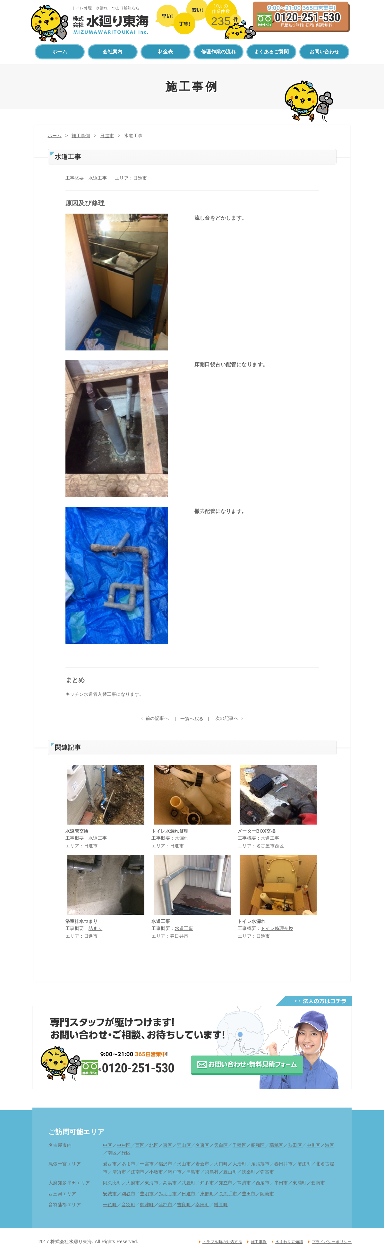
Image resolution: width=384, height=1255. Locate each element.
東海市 (151, 1182)
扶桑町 (249, 1172)
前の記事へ (157, 718)
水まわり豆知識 (289, 1242)
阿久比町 (112, 1182)
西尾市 (262, 1182)
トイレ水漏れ (252, 921)
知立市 (226, 1182)
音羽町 (128, 1204)
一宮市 (147, 1164)
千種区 (239, 1145)
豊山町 (230, 1172)
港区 (329, 1145)
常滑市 (244, 1182)
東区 (167, 1145)
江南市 (138, 1172)
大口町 (221, 1164)
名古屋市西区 (270, 846)
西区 (140, 1145)
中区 (107, 1145)
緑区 (126, 1153)
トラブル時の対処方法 (222, 1242)
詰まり (95, 928)
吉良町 (184, 1204)
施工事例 (81, 135)
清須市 (119, 1172)
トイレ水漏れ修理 (169, 831)
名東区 (202, 1145)
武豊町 (188, 1182)
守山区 (184, 1145)
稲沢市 (165, 1164)
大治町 (239, 1164)
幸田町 (202, 1204)
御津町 (147, 1204)
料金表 (165, 51)
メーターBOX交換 (257, 831)
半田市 (281, 1182)
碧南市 (318, 1182)
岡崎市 (267, 1193)
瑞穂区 (276, 1145)
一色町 (110, 1204)
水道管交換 (77, 831)
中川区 (313, 1145)
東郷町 (207, 1193)
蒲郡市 (165, 1204)
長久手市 (228, 1193)
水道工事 (98, 178)
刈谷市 (128, 1193)
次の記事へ (226, 718)
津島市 (193, 1172)
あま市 (128, 1164)
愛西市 (110, 1164)
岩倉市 (202, 1164)
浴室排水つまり (81, 921)
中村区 (124, 1145)
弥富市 (267, 1172)
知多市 (207, 1182)
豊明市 (147, 1193)
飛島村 (211, 1172)
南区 (112, 1153)
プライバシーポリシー (332, 1242)
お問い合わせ (324, 51)
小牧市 (156, 1172)
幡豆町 (221, 1204)
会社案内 (113, 51)
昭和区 (258, 1145)
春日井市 (179, 936)
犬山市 (184, 1164)
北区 (153, 1145)
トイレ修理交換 (277, 928)
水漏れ (182, 838)
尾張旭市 (260, 1164)
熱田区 (295, 1145)
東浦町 (299, 1182)
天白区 (221, 1145)
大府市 (133, 1182)
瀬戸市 (175, 1172)
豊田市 (249, 1193)
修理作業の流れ (218, 51)
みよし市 (167, 1193)
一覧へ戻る (191, 718)
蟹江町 (304, 1164)
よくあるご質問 (271, 51)
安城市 (110, 1193)
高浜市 (170, 1182)
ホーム (59, 51)
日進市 (107, 135)
